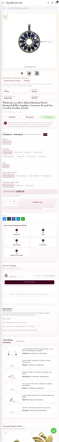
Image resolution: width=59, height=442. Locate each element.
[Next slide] (52, 41)
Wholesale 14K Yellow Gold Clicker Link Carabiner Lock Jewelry (37, 373)
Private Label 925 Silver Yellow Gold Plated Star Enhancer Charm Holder (37, 384)
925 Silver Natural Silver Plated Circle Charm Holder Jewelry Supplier (38, 396)
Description (7, 309)
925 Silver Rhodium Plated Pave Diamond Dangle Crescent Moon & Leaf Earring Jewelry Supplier (37, 349)
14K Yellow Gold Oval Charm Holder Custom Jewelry (36, 408)
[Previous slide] (6, 41)
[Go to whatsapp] (53, 431)
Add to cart (37, 202)
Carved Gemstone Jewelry (12, 81)
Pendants (27, 81)
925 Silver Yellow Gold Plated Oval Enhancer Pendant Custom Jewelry (36, 361)
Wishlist (11, 117)
